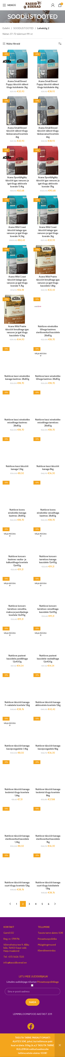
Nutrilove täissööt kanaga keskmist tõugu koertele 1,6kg (17, 769)
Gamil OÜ (8, 910)
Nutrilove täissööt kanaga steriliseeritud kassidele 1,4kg (17, 816)
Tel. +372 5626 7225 (13, 934)
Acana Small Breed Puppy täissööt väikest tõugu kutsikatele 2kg (17, 84)
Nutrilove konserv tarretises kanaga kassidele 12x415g (48, 559)
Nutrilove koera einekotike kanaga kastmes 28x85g (17, 512)
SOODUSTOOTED (23, 28)
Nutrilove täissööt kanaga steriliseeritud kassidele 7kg (48, 816)
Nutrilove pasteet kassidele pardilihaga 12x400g (17, 658)
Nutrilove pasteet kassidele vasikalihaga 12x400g (48, 658)
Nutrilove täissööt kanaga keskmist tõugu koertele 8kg (48, 769)
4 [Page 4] (36, 881)
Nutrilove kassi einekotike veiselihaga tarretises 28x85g (47, 422)
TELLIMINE (44, 904)
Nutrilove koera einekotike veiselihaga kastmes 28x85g (48, 512)
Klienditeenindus (47, 927)
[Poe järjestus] (59, 43)
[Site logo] (32, 4)
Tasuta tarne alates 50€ (50, 910)
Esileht (6, 28)
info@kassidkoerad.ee (15, 939)
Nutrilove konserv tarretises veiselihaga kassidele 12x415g (47, 609)
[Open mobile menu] (9, 5)
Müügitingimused (47, 921)
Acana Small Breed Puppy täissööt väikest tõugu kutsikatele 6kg (48, 84)
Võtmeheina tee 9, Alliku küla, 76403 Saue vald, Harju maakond (16, 925)
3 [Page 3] (29, 881)
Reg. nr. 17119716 (11, 916)
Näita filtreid (13, 43)
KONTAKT (8, 904)
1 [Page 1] (16, 881)
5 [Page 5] (42, 881)
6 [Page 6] (48, 881)
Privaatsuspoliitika (47, 916)
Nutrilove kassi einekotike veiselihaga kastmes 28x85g (17, 422)
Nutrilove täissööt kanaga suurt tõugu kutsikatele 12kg (48, 863)
